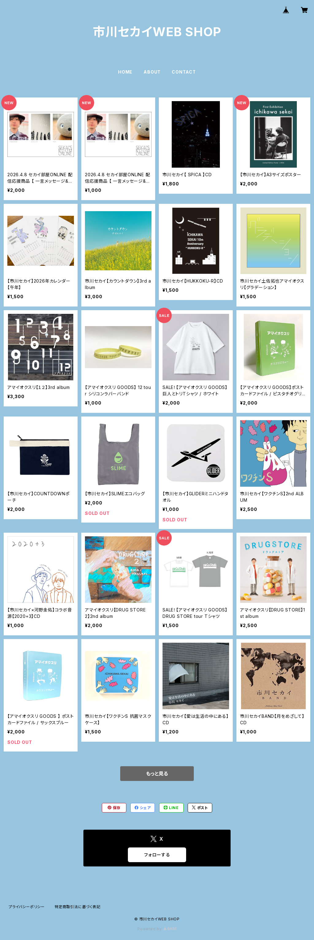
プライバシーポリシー (27, 906)
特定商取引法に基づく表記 (78, 906)
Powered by (157, 929)
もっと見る (157, 774)
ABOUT (152, 71)
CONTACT (184, 71)
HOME (125, 71)
